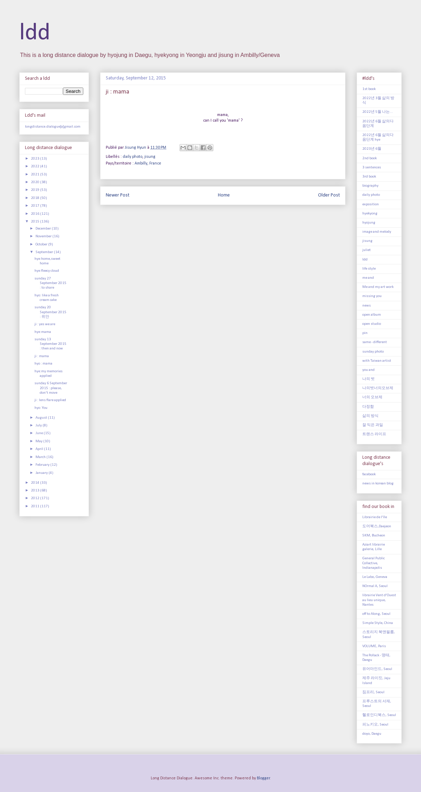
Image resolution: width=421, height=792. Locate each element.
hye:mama (42, 332)
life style (369, 269)
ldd (34, 33)
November (43, 236)
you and (368, 370)
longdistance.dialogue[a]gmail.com (52, 127)
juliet (366, 250)
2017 (35, 206)
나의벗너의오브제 (377, 388)
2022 (35, 166)
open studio (371, 324)
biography (370, 186)
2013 (35, 490)
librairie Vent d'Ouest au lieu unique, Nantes (379, 599)
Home (224, 195)
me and (368, 278)
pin (365, 333)
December (43, 229)
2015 (35, 222)
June (39, 433)
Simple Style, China (377, 623)
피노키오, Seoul (375, 725)
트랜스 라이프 (374, 434)
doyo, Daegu (371, 734)
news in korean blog (378, 483)
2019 (35, 190)
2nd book (369, 158)
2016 (35, 214)
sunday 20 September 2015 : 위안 (50, 311)
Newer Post (117, 195)
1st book (369, 89)
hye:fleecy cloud (46, 271)
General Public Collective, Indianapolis (373, 562)
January (41, 473)
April (39, 449)
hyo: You (40, 408)
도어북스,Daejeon (376, 526)
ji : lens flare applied (50, 400)
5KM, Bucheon (373, 535)
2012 (35, 498)
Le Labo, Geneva (374, 577)
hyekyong (369, 213)
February (42, 465)
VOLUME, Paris (374, 646)
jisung (149, 157)
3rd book (369, 177)
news (366, 306)
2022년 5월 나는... (377, 112)
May (39, 441)
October (41, 244)
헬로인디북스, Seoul (379, 715)
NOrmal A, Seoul (375, 586)
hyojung (368, 223)
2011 (35, 506)
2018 (35, 198)
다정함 (368, 407)
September (44, 252)
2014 (35, 483)
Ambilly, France (148, 163)
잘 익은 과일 (372, 425)
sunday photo (373, 352)
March (40, 457)
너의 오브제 (372, 397)
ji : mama (41, 356)
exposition (370, 204)
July (39, 425)
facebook (369, 474)
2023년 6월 (371, 149)
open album (371, 315)
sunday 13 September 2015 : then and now (50, 343)
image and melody (376, 232)
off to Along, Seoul (376, 614)
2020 (35, 182)
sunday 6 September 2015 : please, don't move (50, 387)
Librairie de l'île (374, 517)
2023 (35, 159)
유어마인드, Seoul (377, 669)
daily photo (132, 157)
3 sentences (371, 167)
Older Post (329, 195)
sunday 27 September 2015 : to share (50, 283)
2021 (35, 174)
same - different (374, 342)
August (41, 418)
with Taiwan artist (376, 361)
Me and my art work (378, 287)
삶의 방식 (370, 416)
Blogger (263, 778)
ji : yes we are (44, 324)
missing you (372, 296)
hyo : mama (43, 364)
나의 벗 (368, 379)
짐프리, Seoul (373, 692)
